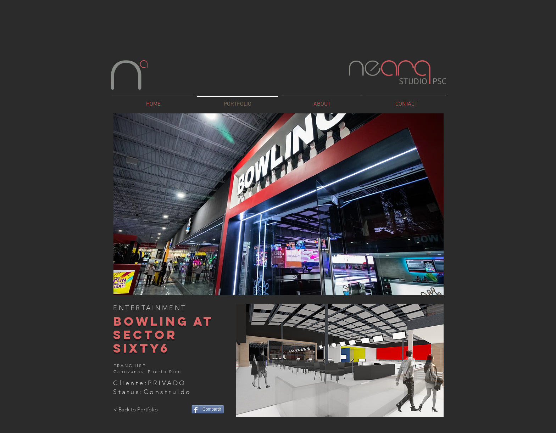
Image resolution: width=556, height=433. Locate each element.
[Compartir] (207, 409)
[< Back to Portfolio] (135, 409)
